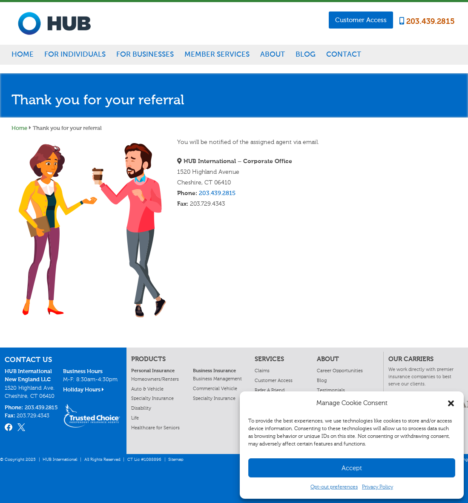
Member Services (217, 54)
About (272, 54)
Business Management (217, 379)
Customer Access (361, 20)
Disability (141, 408)
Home (22, 54)
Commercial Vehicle (215, 388)
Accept (352, 468)
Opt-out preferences (334, 487)
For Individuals (75, 54)
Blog (306, 54)
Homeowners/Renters (155, 379)
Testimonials (331, 390)
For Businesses (145, 54)
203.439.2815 (427, 21)
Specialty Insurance (152, 398)
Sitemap (176, 459)
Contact (343, 54)
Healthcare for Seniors (155, 428)
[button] (451, 403)
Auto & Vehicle (147, 389)
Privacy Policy (377, 487)
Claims (262, 371)
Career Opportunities (340, 371)
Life (135, 418)
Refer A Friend (269, 390)
